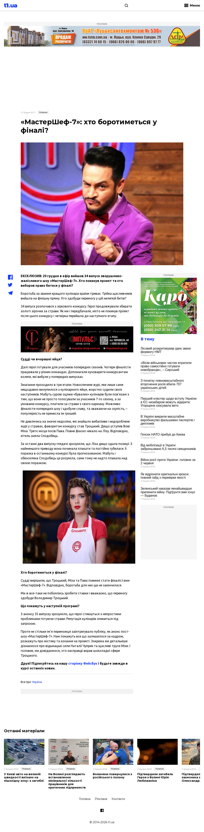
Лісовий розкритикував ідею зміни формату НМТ (166, 350)
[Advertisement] (102, 78)
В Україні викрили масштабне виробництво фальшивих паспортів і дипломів (168, 420)
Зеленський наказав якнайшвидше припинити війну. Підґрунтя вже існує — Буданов (168, 492)
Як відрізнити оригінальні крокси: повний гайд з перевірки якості (165, 475)
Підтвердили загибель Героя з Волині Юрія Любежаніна (155, 778)
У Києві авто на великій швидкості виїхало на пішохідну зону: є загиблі (24, 778)
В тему (147, 339)
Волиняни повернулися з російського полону (112, 776)
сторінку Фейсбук (82, 663)
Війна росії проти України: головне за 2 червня (168, 461)
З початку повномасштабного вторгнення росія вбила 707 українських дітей (162, 384)
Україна (37, 682)
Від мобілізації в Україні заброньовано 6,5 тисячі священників (168, 447)
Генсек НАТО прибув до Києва (163, 434)
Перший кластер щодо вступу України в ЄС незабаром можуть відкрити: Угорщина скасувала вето (169, 402)
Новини (43, 112)
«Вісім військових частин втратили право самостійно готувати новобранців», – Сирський (166, 366)
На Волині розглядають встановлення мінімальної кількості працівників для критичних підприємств (67, 781)
